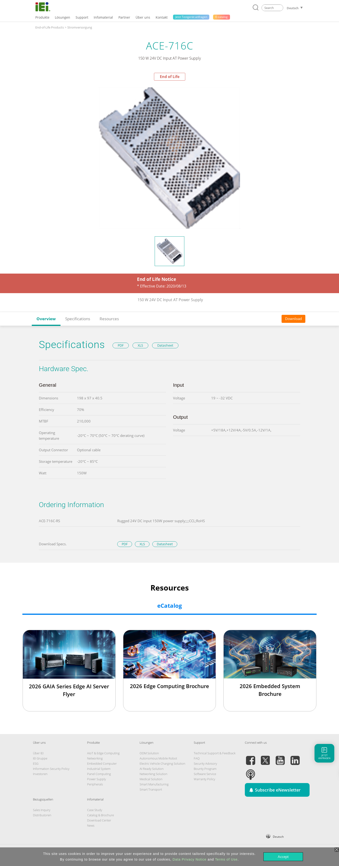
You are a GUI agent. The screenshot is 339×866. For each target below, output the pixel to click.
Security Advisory (205, 763)
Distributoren (42, 815)
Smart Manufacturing (154, 784)
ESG (35, 763)
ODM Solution (149, 753)
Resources (109, 318)
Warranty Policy (204, 779)
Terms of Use (226, 859)
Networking (95, 758)
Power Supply (96, 779)
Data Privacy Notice (189, 859)
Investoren (40, 774)
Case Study (94, 810)
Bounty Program (205, 769)
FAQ (197, 758)
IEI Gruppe (40, 758)
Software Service (205, 774)
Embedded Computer (102, 763)
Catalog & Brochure (100, 815)
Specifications (77, 318)
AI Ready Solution (152, 769)
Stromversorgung (79, 27)
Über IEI (38, 753)
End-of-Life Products (49, 27)
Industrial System (98, 769)
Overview (46, 318)
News (90, 825)
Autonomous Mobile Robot (158, 758)
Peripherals (95, 784)
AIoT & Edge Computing (103, 753)
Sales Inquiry (41, 810)
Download (293, 318)
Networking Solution (153, 774)
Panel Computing (99, 774)
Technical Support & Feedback (214, 753)
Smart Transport (151, 789)
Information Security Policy (51, 769)
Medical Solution (151, 779)
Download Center (99, 820)
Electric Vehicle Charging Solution (162, 763)
